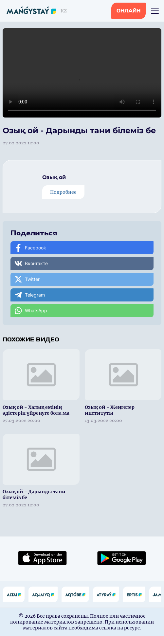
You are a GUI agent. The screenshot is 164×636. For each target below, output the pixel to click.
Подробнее (63, 192)
